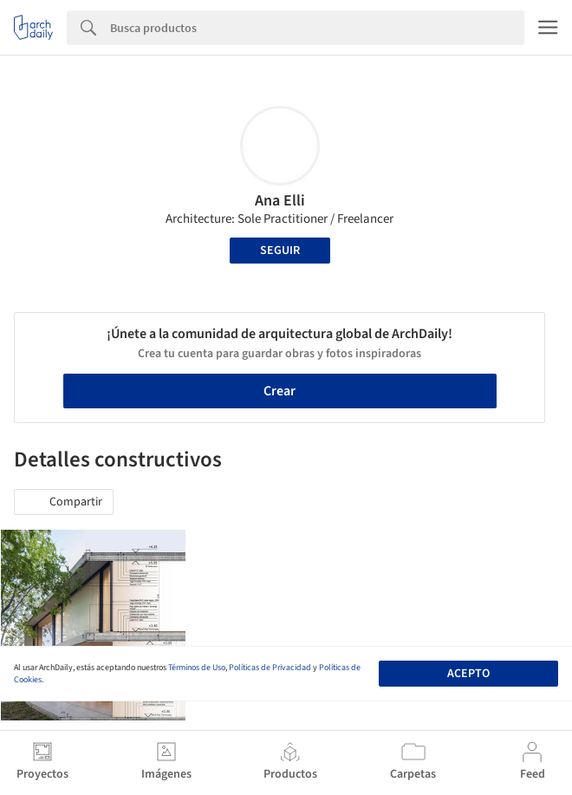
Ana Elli (280, 201)
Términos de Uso (196, 667)
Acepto (468, 673)
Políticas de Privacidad (270, 667)
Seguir (280, 250)
